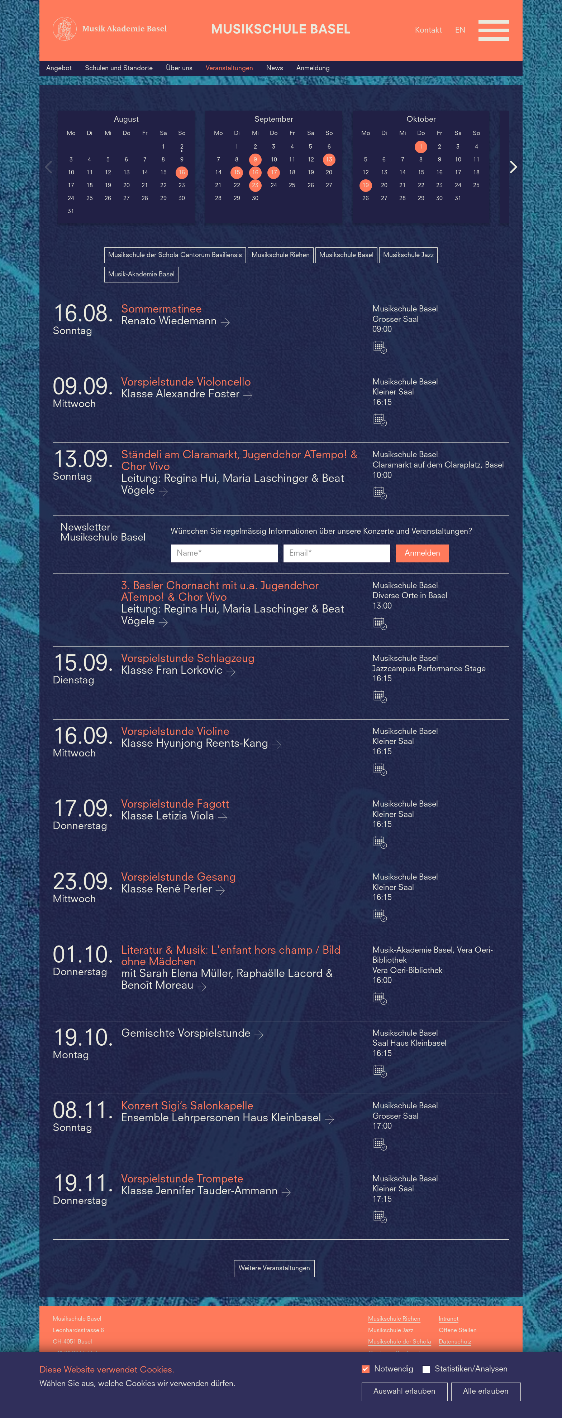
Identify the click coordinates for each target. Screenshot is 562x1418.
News (274, 68)
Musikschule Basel (346, 255)
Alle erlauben (486, 1391)
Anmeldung (313, 68)
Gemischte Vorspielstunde (187, 1034)
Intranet (448, 1319)
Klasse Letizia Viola (169, 817)
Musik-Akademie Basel (141, 274)
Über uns (179, 68)
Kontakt (428, 30)
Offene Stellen (458, 1331)
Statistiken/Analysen (471, 1369)
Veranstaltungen (229, 68)
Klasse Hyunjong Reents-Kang (196, 744)
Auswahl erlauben (404, 1391)
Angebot (59, 68)
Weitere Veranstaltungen (274, 1268)
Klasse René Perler (168, 890)
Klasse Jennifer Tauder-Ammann (201, 1191)
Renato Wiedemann (170, 321)
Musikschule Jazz (408, 255)
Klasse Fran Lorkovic (173, 671)
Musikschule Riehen (281, 255)
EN (460, 30)
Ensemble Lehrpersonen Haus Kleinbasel (222, 1118)
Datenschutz (455, 1342)
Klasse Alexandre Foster (181, 394)
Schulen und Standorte (119, 68)
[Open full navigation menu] (493, 30)
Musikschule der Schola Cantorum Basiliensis (175, 255)
